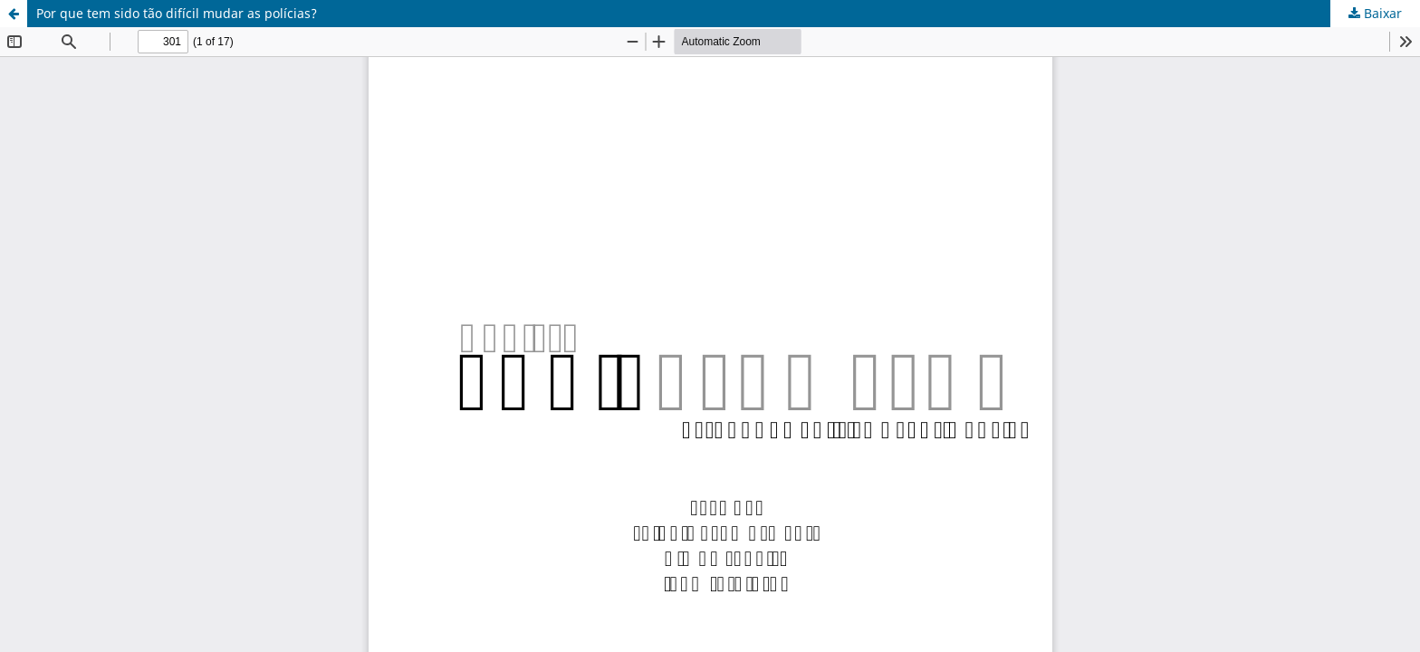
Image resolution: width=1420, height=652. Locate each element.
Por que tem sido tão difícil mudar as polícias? (176, 13)
